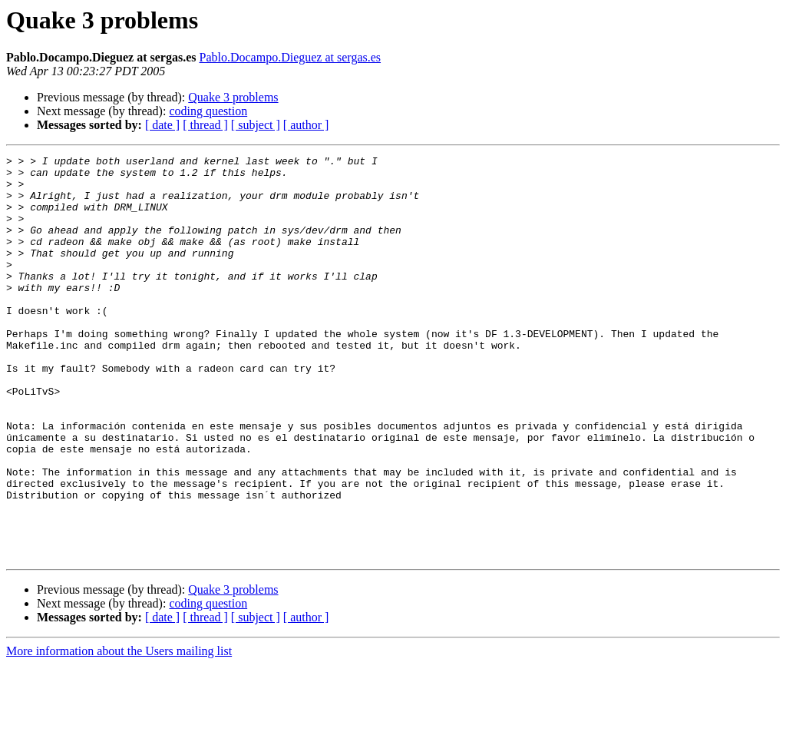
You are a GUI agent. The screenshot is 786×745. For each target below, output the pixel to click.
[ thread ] (205, 124)
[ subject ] (255, 124)
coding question (208, 111)
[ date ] (162, 124)
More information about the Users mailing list (119, 731)
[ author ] (306, 124)
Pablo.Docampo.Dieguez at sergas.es (290, 57)
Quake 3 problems (233, 97)
